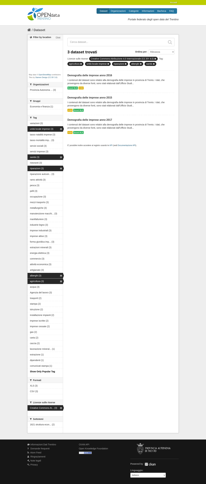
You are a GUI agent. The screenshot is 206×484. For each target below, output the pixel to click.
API (110, 145)
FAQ (171, 11)
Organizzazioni (118, 11)
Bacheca (161, 11)
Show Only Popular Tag (42, 371)
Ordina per (141, 51)
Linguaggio (136, 470)
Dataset (104, 11)
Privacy (32, 464)
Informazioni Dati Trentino (41, 444)
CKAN (150, 464)
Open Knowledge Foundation (93, 448)
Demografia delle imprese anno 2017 (89, 119)
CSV (81, 88)
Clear (58, 37)
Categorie (134, 11)
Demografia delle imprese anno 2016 (89, 75)
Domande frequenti (38, 448)
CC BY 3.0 (53, 77)
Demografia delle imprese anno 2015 (89, 97)
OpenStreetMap (44, 75)
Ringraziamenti (36, 456)
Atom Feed (34, 452)
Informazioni (148, 11)
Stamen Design (41, 77)
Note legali (34, 460)
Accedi (173, 2)
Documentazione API (127, 145)
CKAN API (84, 444)
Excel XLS (72, 88)
